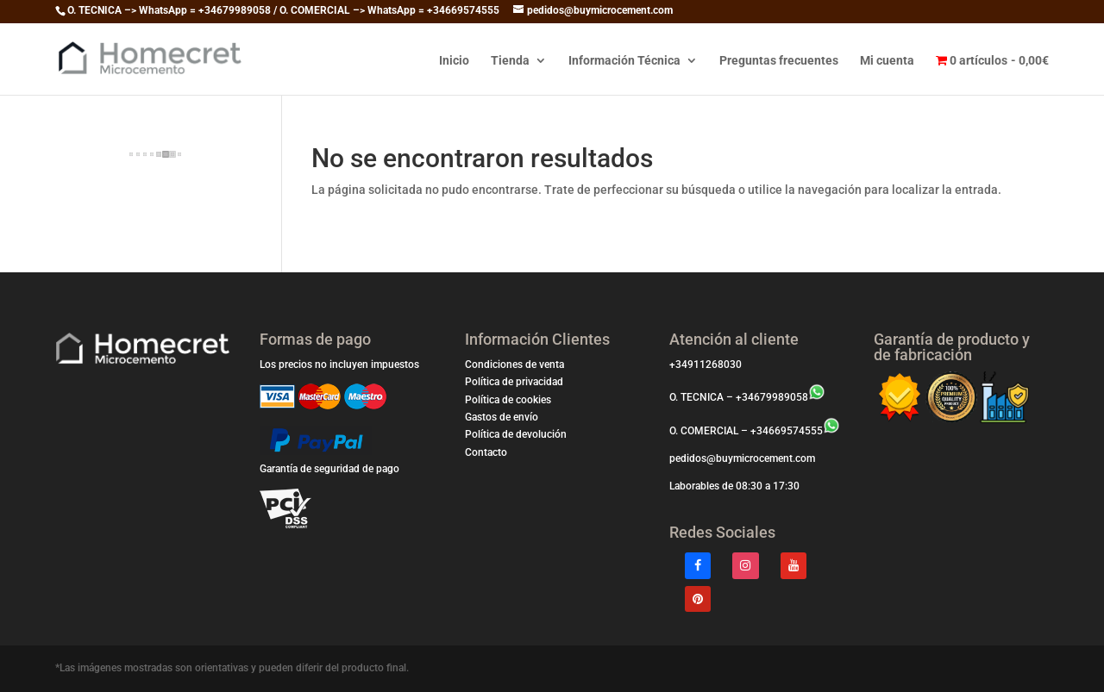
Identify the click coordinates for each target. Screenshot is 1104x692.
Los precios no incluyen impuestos (339, 364)
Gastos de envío (501, 417)
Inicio (454, 60)
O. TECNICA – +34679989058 (747, 397)
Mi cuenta (887, 60)
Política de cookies (508, 400)
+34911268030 (705, 364)
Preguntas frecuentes (778, 60)
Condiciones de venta (514, 364)
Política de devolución (516, 434)
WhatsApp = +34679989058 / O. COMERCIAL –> (253, 10)
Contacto (486, 452)
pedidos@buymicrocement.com (742, 458)
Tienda (510, 60)
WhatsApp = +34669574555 (433, 10)
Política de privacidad (514, 382)
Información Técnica (624, 60)
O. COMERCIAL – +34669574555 (754, 431)
